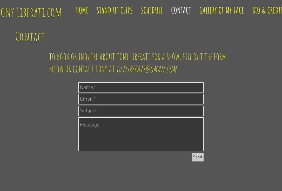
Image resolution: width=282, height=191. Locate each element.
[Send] (198, 157)
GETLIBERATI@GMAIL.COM (146, 68)
